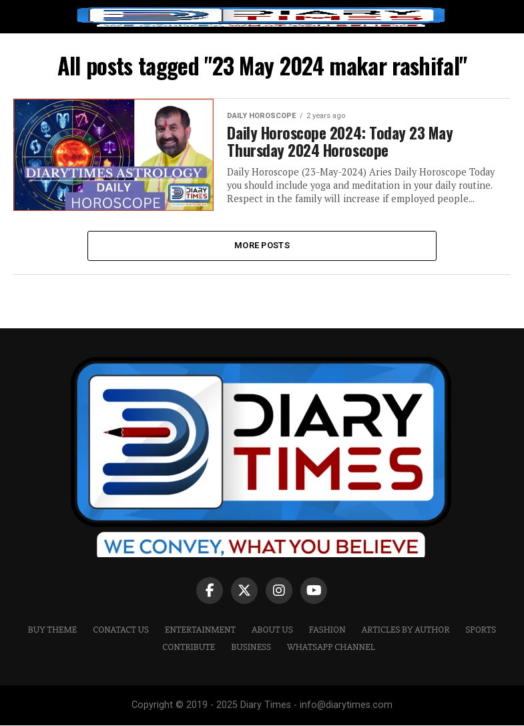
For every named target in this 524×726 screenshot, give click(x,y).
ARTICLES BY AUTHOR (406, 629)
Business (251, 647)
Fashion (327, 629)
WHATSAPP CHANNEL (331, 647)
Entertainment (200, 629)
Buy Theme (52, 629)
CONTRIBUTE (188, 647)
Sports (480, 629)
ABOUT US (272, 629)
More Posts (262, 245)
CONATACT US (121, 629)
